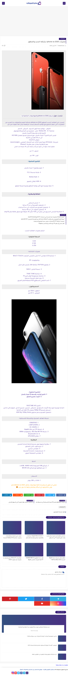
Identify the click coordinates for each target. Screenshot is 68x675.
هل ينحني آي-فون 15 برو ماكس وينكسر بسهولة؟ (51, 223)
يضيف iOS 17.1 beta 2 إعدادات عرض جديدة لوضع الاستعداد (49, 221)
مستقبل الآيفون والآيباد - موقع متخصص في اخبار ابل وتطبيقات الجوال (37, 669)
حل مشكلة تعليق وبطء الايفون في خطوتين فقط (44, 654)
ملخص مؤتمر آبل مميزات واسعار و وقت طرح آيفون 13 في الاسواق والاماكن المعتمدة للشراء (56, 537)
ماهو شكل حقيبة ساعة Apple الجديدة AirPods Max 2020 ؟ (57, 559)
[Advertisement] (34, 22)
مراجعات (62, 38)
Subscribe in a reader (62, 665)
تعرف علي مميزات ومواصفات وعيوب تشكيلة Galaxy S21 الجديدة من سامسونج (12, 537)
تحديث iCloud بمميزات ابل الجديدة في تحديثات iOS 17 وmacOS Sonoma (46, 217)
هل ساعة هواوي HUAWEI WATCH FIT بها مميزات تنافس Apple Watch (34, 559)
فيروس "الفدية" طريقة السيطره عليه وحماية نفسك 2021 (42, 645)
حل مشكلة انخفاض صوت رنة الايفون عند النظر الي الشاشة (34, 627)
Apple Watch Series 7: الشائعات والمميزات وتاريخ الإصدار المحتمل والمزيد (34, 537)
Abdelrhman (34, 630)
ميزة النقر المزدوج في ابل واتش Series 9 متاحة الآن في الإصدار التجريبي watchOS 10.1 (42, 219)
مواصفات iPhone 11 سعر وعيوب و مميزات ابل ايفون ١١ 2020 (12, 559)
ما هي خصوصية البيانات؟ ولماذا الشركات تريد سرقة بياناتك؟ (42, 636)
